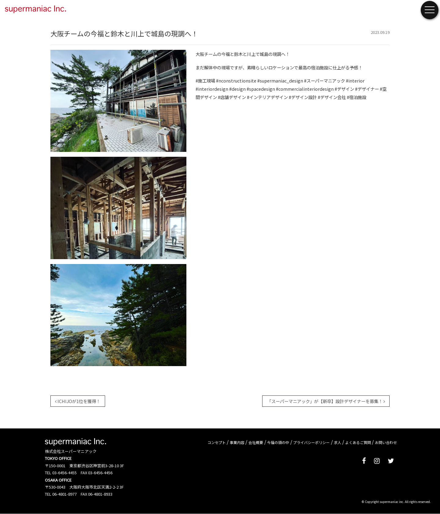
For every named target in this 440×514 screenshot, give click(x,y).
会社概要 (255, 442)
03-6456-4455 (64, 472)
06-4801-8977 (64, 494)
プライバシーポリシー (311, 442)
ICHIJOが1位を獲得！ (77, 401)
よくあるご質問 (358, 442)
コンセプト (216, 442)
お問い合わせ (386, 442)
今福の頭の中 (278, 442)
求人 (337, 442)
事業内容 (237, 442)
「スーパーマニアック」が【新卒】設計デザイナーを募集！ (326, 401)
